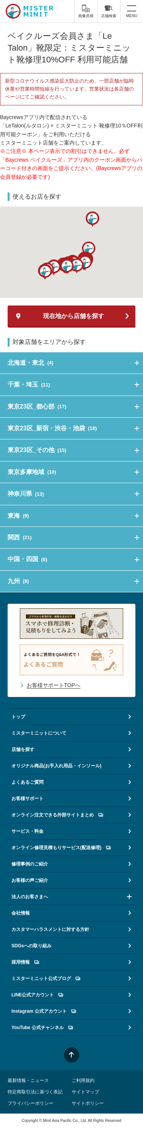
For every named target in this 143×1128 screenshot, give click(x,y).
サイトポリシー (88, 1103)
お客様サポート (27, 798)
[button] (67, 266)
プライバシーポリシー (30, 1103)
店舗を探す (22, 749)
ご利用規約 (83, 1080)
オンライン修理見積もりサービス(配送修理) (61, 847)
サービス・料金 (27, 831)
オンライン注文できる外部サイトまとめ (57, 815)
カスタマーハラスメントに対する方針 (50, 929)
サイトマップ (85, 1092)
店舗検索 (108, 11)
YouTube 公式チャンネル (42, 1027)
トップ (18, 716)
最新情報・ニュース (28, 1080)
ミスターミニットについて (38, 733)
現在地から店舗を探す (73, 316)
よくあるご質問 (27, 782)
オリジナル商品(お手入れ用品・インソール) (56, 765)
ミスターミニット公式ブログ (45, 978)
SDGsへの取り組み (31, 945)
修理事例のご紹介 (29, 864)
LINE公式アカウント (37, 995)
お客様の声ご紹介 (29, 880)
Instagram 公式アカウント (43, 1011)
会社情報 (20, 913)
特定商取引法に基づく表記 (35, 1092)
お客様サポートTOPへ (53, 685)
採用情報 (25, 962)
